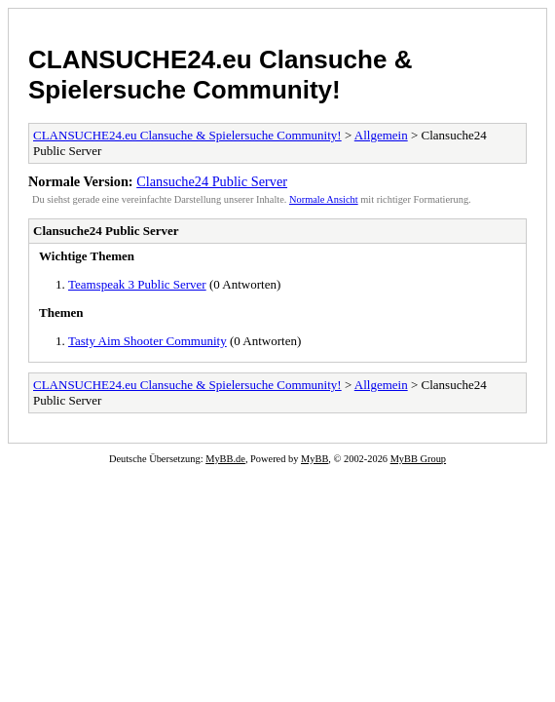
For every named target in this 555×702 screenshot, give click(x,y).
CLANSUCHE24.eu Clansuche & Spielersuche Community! (220, 74)
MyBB (314, 458)
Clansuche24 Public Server (211, 181)
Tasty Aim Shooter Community (147, 340)
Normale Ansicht (323, 199)
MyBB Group (418, 458)
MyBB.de (225, 458)
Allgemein (381, 135)
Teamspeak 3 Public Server (137, 284)
